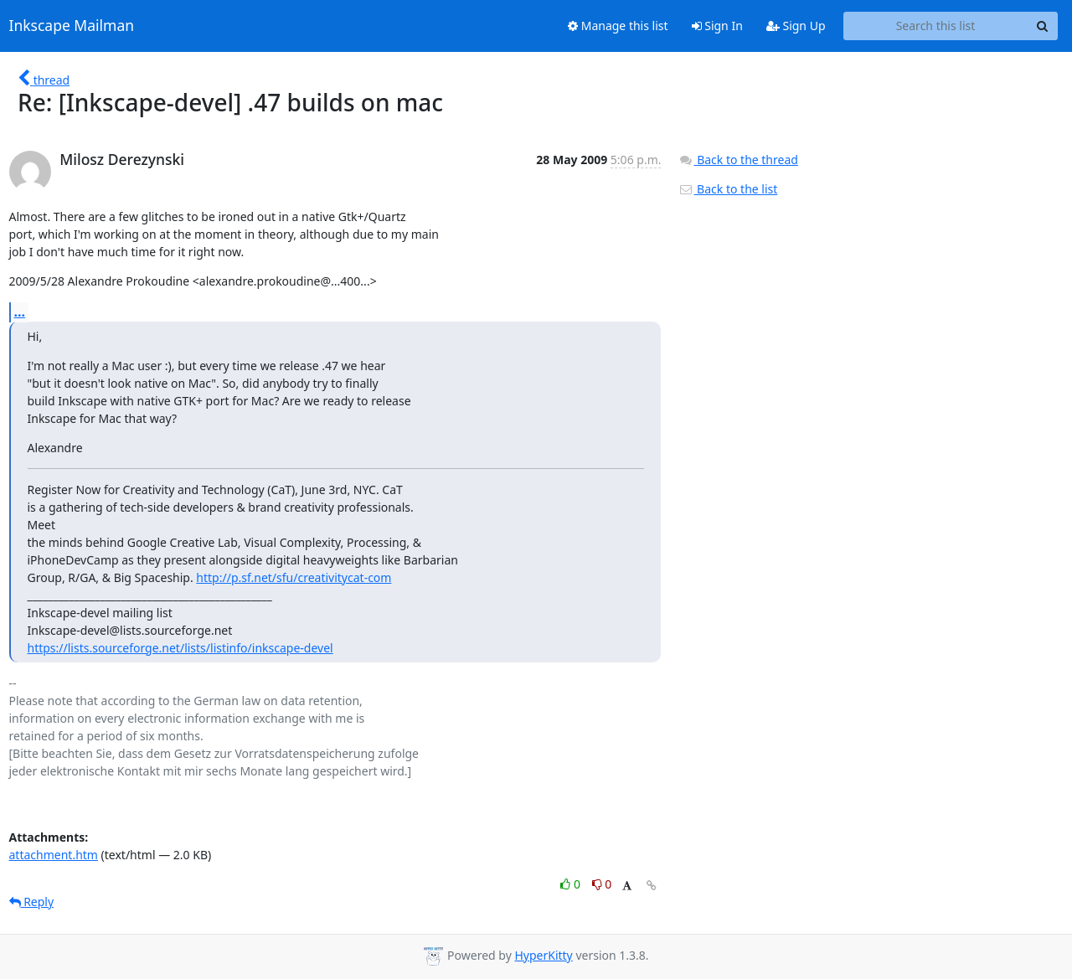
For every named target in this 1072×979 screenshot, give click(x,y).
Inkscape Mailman (72, 26)
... (20, 311)
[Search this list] (935, 26)
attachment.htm (53, 855)
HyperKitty (543, 955)
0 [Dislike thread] (602, 884)
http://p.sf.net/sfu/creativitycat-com (293, 577)
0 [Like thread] (571, 884)
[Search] (1043, 26)
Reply (31, 901)
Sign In (717, 25)
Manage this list (618, 25)
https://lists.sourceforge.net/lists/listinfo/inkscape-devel (180, 648)
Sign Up (796, 25)
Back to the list (727, 189)
